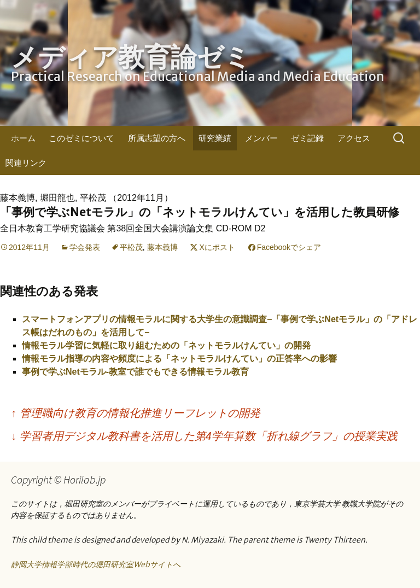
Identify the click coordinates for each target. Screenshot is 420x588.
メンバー (261, 138)
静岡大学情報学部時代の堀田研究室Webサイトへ (95, 564)
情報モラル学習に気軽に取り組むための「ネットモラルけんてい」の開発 (166, 345)
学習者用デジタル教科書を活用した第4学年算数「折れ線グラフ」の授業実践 (204, 436)
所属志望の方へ (156, 138)
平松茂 (131, 247)
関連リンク (25, 162)
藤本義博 (162, 247)
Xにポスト (217, 247)
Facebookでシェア (289, 247)
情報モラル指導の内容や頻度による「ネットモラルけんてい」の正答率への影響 (179, 358)
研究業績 (215, 138)
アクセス (353, 138)
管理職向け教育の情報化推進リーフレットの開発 (135, 413)
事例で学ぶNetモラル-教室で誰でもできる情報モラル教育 (135, 371)
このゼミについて (81, 138)
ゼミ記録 (307, 138)
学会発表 (84, 247)
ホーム (23, 138)
